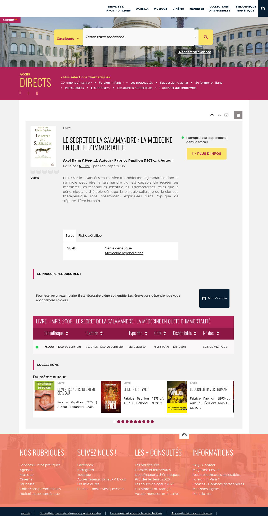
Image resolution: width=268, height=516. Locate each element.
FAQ (195, 461)
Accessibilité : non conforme (191, 509)
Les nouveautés (147, 461)
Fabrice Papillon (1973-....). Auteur (143, 160)
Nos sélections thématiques (157, 471)
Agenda (26, 466)
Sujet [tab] (70, 236)
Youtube (84, 471)
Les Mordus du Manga (152, 485)
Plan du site (201, 490)
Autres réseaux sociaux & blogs (101, 475)
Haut (184, 430)
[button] (263, 8)
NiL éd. (84, 166)
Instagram (85, 466)
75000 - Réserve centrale (62, 343)
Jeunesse (27, 480)
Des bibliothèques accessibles (216, 471)
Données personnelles (226, 480)
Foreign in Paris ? (206, 475)
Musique (27, 471)
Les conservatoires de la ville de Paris (136, 509)
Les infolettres (88, 480)
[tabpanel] (120, 251)
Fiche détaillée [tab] (90, 236)
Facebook (85, 461)
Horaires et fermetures (153, 466)
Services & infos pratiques (40, 461)
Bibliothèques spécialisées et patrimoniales (70, 509)
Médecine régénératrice (124, 253)
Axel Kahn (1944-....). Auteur (87, 160)
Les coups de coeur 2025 (154, 480)
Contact (208, 461)
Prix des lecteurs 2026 (152, 475)
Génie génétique (118, 248)
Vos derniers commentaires (157, 490)
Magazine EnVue (205, 466)
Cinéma (26, 475)
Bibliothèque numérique (40, 490)
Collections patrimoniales (40, 485)
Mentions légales (205, 485)
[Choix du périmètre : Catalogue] (68, 37)
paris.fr (25, 509)
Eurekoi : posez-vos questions (100, 485)
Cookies (198, 480)
